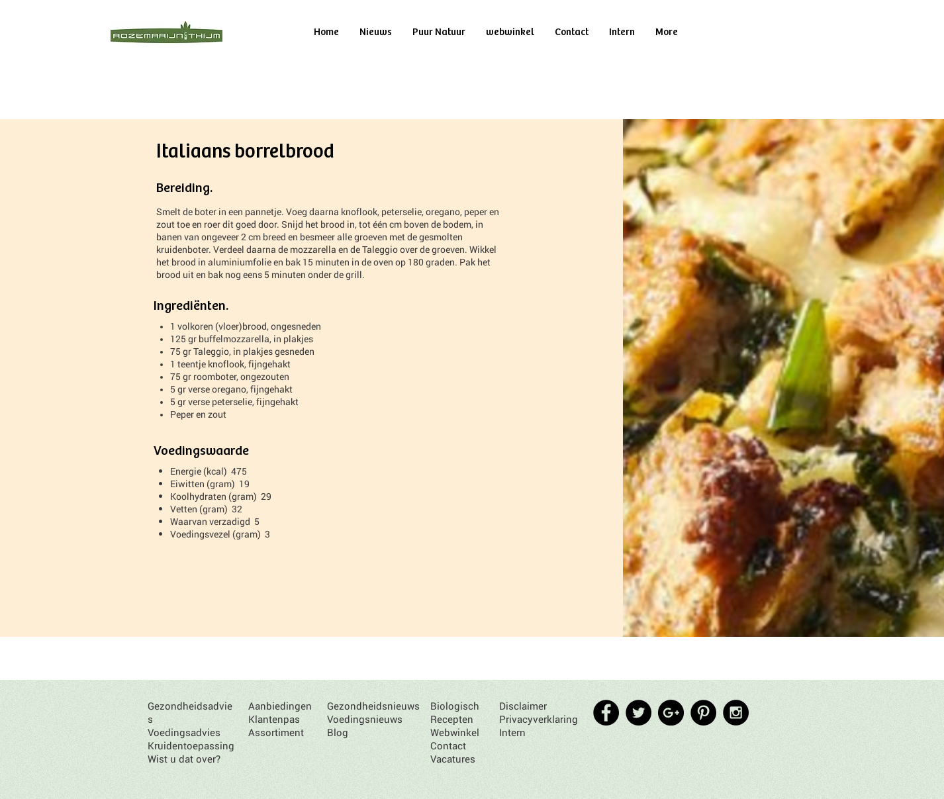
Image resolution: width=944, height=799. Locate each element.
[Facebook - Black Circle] (606, 713)
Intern (512, 732)
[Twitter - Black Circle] (638, 713)
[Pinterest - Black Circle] (703, 713)
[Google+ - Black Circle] (671, 713)
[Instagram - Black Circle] (736, 713)
